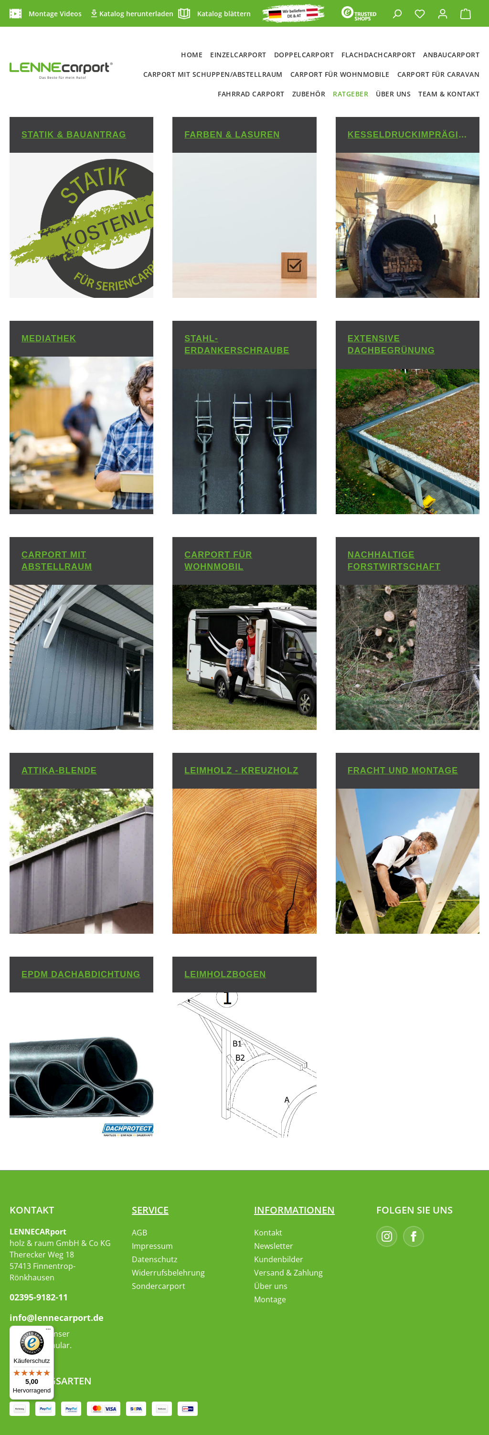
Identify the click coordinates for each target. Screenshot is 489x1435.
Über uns (270, 1286)
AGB (139, 1232)
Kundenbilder (278, 1259)
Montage (270, 1299)
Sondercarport (158, 1286)
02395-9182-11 (39, 1297)
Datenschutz (155, 1259)
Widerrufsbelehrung (168, 1272)
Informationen (294, 1209)
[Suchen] (397, 13)
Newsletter (273, 1246)
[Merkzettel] (420, 13)
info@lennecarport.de (57, 1317)
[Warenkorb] (466, 13)
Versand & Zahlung (288, 1272)
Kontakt (268, 1232)
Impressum (152, 1246)
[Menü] (48, 1331)
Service (150, 1209)
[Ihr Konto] (443, 13)
